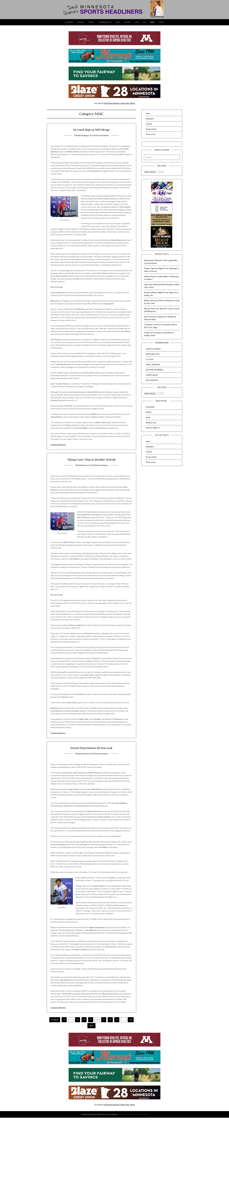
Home (148, 113)
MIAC (152, 22)
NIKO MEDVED (152, 380)
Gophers (69, 22)
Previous (54, 1020)
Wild (118, 22)
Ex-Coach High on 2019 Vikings (91, 129)
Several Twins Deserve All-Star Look (91, 747)
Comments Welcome (58, 444)
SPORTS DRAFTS (152, 428)
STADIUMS (150, 407)
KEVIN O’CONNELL (153, 349)
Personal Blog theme (141, 1114)
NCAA (148, 417)
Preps (161, 22)
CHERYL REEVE (152, 375)
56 (131, 1020)
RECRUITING (151, 423)
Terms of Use (151, 134)
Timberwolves (105, 22)
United (127, 22)
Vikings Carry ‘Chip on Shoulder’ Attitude (91, 459)
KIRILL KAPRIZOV (153, 364)
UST (144, 22)
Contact (149, 124)
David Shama (104, 135)
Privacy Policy (151, 129)
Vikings (80, 22)
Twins (91, 22)
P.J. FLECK (150, 359)
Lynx (137, 22)
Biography (150, 119)
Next (91, 1026)
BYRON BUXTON (152, 354)
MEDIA (148, 412)
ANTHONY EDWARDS (154, 370)
